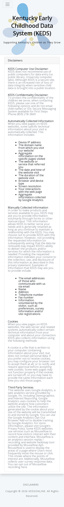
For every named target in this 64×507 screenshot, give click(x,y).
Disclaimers (31, 484)
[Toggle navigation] (7, 4)
